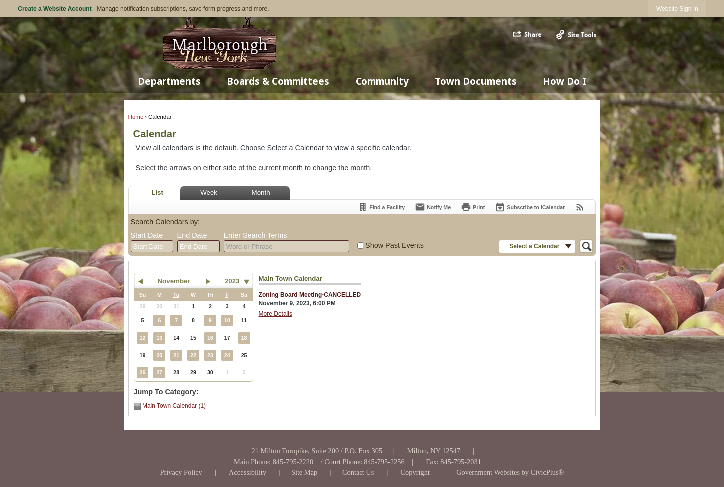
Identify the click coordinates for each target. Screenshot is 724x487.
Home (136, 117)
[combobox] (152, 246)
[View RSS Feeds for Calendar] (580, 207)
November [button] (173, 281)
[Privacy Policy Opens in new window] (181, 472)
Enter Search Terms (255, 235)
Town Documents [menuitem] (476, 81)
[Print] (473, 207)
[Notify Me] (433, 207)
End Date (192, 235)
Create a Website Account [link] (54, 8)
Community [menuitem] (382, 81)
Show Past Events (394, 245)
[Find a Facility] (381, 207)
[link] (677, 8)
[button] (528, 34)
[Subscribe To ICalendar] (530, 207)
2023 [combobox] (232, 281)
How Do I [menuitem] (564, 81)
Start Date (147, 235)
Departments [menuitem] (169, 81)
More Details (275, 313)
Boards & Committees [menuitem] (278, 81)
